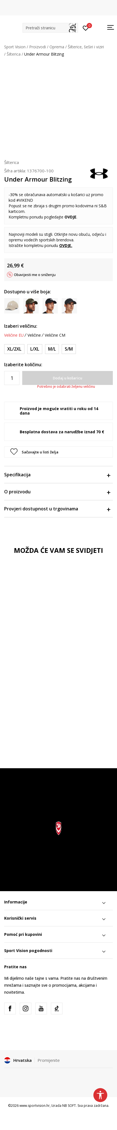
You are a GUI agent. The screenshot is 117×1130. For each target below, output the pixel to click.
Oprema (56, 46)
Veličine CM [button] (55, 335)
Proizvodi (37, 46)
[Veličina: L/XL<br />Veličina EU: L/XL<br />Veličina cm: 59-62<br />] (34, 349)
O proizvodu (57, 492)
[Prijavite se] (85, 27)
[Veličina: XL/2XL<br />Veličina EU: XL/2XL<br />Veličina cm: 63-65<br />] (14, 349)
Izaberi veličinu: (20, 326)
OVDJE (70, 217)
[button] (50, 28)
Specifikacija (57, 475)
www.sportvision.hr (34, 1105)
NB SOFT (69, 1105)
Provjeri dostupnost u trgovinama (57, 509)
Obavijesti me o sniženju (35, 274)
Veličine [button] (34, 335)
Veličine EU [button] (14, 335)
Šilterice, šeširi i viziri (86, 46)
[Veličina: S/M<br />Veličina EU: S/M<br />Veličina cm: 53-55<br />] (69, 349)
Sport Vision (15, 46)
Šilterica (14, 54)
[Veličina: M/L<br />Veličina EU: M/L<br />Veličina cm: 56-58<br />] (52, 349)
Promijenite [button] (49, 1060)
